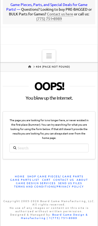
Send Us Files (70, 183)
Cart (46, 179)
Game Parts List (24, 179)
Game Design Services (36, 183)
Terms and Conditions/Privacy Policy (49, 186)
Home (20, 176)
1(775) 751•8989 (63, 218)
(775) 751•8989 (49, 19)
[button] (49, 56)
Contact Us (63, 179)
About (82, 179)
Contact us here (60, 14)
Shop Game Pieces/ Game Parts (55, 176)
